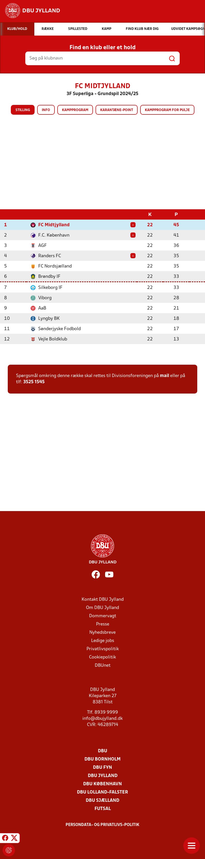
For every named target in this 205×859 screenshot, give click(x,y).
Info (46, 110)
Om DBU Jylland (102, 607)
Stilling (22, 110)
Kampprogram (75, 110)
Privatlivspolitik (102, 649)
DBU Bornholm (102, 759)
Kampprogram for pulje (167, 110)
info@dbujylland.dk (102, 718)
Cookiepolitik (102, 657)
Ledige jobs (102, 640)
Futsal (102, 808)
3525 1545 (34, 382)
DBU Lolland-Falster (102, 792)
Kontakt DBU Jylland (103, 599)
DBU (102, 751)
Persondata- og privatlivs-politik (102, 825)
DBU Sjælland (102, 800)
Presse (102, 624)
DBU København (102, 784)
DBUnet (103, 665)
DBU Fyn (102, 767)
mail (164, 375)
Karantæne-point (116, 110)
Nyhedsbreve (102, 632)
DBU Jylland (102, 775)
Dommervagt (102, 616)
